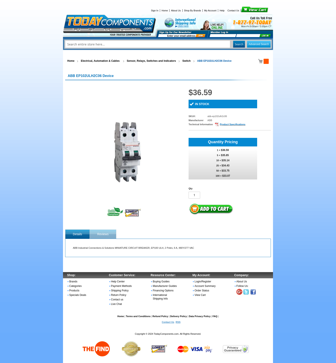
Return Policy (118, 295)
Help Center (118, 281)
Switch (186, 60)
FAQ (215, 316)
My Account (210, 10)
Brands (73, 281)
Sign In (154, 10)
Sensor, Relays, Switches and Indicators (151, 60)
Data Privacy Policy (200, 316)
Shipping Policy (120, 290)
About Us (176, 10)
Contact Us (233, 10)
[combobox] (168, 44)
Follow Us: (242, 286)
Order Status (202, 290)
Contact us (117, 299)
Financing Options (163, 290)
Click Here (183, 26)
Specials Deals (77, 295)
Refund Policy (160, 316)
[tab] (77, 234)
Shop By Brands (192, 10)
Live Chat (116, 304)
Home (165, 10)
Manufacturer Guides (165, 286)
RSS (178, 322)
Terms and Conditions (138, 316)
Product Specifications (232, 124)
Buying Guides (161, 281)
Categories (75, 286)
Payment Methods (121, 286)
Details (77, 234)
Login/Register (203, 281)
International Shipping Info (160, 297)
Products (74, 290)
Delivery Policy (178, 316)
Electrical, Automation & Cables (100, 60)
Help (222, 10)
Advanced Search (259, 44)
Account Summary (205, 286)
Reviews (103, 234)
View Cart (247, 10)
